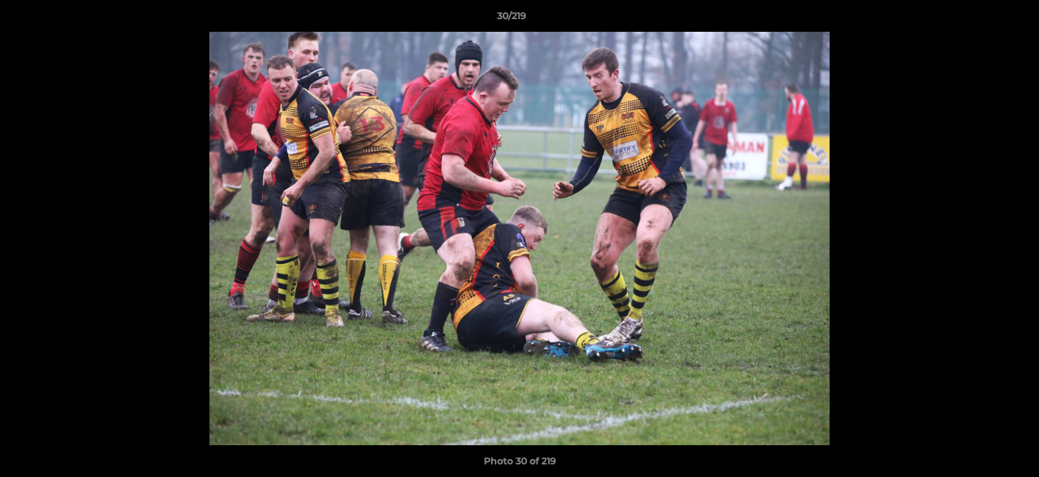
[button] (983, 19)
